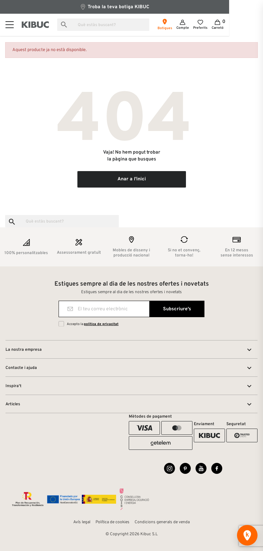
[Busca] (114, 25)
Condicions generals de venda (162, 522)
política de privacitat (101, 324)
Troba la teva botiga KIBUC (131, 6)
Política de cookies (112, 522)
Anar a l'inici (131, 179)
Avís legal (81, 522)
